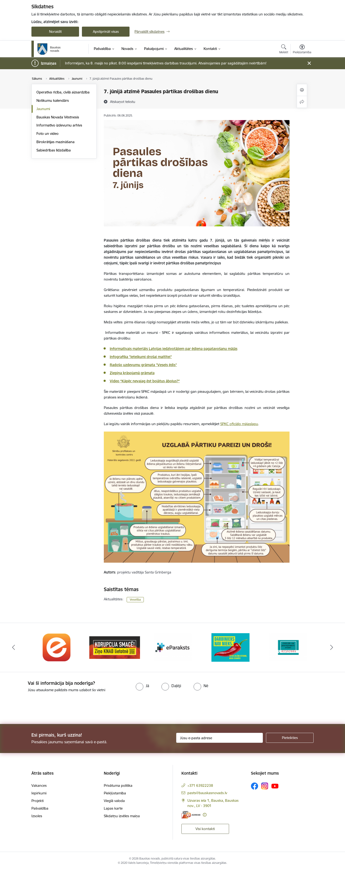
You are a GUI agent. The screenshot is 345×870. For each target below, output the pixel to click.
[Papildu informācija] (204, 815)
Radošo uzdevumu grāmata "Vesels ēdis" (143, 365)
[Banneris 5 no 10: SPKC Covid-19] (288, 647)
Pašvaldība (39, 808)
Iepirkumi (38, 793)
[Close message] (309, 63)
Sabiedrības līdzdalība (53, 150)
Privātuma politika (118, 785)
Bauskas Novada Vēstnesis (57, 117)
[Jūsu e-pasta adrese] (219, 738)
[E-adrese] (190, 815)
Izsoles (36, 816)
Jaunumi (43, 109)
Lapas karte (113, 808)
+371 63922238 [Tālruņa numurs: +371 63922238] (200, 785)
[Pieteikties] (290, 738)
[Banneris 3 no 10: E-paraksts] (173, 647)
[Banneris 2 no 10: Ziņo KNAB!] (114, 647)
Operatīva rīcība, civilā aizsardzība (63, 92)
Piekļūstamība (115, 793)
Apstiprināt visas (106, 31)
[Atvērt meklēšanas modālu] (283, 49)
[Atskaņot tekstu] (122, 101)
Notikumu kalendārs (52, 100)
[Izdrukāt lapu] (302, 90)
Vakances (39, 785)
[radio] (142, 686)
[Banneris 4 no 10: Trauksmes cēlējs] (230, 647)
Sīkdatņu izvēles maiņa (122, 816)
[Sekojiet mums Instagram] (264, 786)
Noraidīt (55, 31)
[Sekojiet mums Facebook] (254, 786)
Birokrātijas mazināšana (55, 142)
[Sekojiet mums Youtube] (275, 786)
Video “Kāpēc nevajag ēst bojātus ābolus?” (145, 381)
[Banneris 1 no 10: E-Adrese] (57, 647)
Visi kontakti (205, 828)
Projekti (37, 800)
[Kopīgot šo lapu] (302, 102)
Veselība (135, 599)
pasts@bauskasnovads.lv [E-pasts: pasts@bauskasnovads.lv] (207, 793)
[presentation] (40, 706)
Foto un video (47, 133)
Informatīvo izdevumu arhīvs (59, 125)
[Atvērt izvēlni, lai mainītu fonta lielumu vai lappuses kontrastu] (302, 49)
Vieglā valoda (114, 800)
